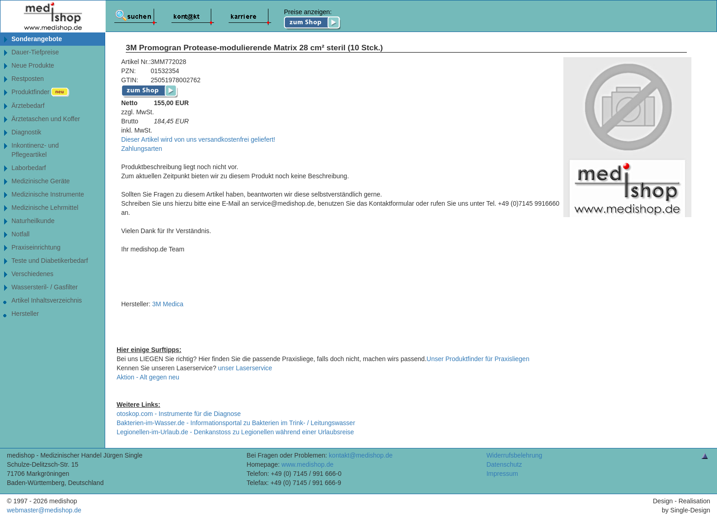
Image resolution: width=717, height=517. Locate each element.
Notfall (20, 234)
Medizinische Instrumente (47, 194)
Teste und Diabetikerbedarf (49, 260)
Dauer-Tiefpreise (35, 52)
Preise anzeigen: (312, 19)
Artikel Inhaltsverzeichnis (46, 300)
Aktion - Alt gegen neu (148, 377)
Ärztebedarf (27, 105)
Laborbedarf (28, 167)
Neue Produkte (32, 65)
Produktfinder (40, 92)
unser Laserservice (245, 368)
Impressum (502, 473)
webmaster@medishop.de (44, 510)
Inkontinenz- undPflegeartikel (35, 150)
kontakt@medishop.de (361, 455)
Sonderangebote (36, 39)
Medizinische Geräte (40, 181)
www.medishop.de (308, 464)
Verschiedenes (32, 273)
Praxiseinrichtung (35, 247)
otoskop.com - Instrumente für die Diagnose (179, 413)
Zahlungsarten (141, 148)
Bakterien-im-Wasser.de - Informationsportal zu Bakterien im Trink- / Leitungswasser (236, 422)
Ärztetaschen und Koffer (45, 119)
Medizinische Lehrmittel (44, 207)
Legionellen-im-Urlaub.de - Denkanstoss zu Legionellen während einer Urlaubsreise (235, 432)
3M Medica (167, 304)
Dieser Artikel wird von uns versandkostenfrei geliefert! (198, 139)
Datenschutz (504, 464)
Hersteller (25, 313)
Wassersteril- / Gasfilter (44, 287)
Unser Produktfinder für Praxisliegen (478, 358)
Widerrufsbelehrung (514, 455)
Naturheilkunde (32, 220)
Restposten (27, 78)
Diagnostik (26, 132)
